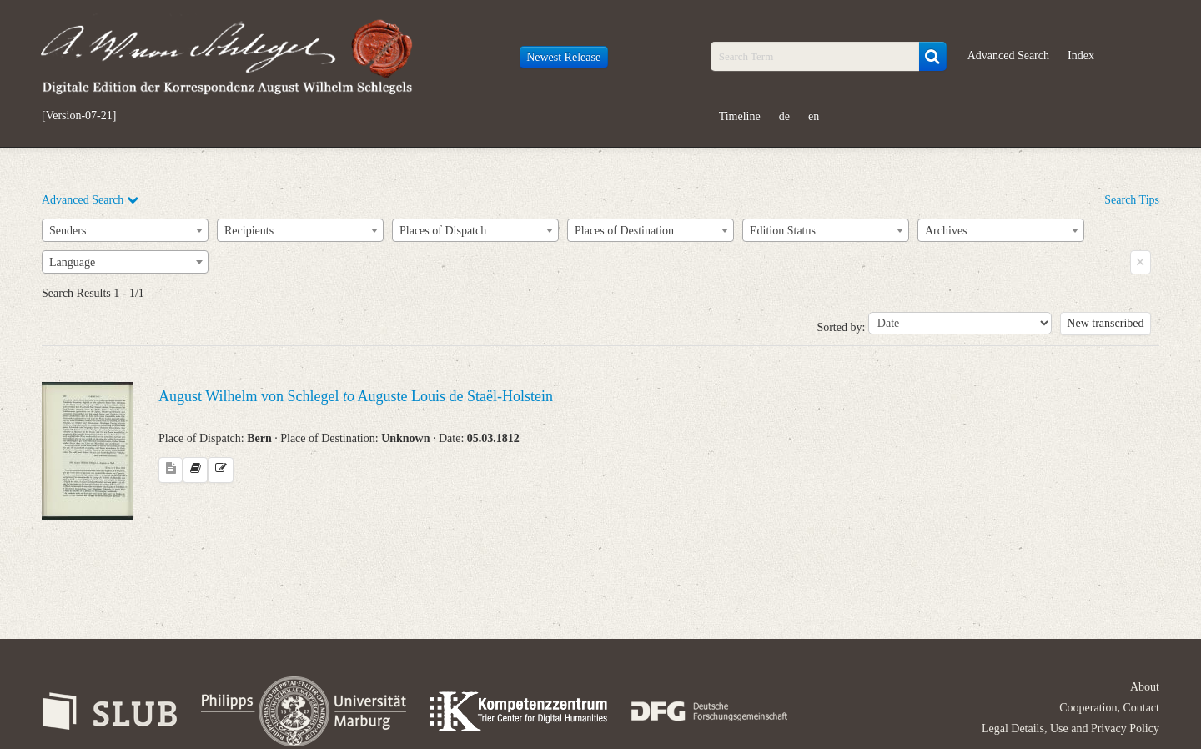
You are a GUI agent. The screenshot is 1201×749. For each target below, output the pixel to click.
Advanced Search (1008, 55)
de (784, 116)
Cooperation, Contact (1109, 707)
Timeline (740, 116)
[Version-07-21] (79, 116)
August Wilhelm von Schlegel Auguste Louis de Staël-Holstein (355, 396)
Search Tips (1131, 200)
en (813, 116)
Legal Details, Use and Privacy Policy (1070, 728)
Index (1081, 55)
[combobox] (125, 230)
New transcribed (1105, 323)
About (1144, 687)
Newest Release (563, 57)
